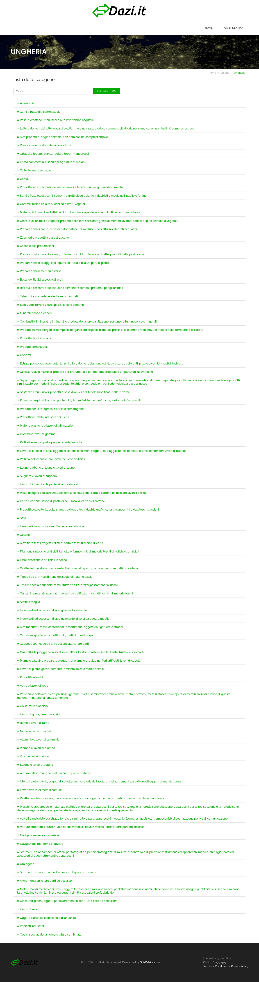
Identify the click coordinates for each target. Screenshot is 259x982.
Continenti (233, 27)
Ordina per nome (106, 91)
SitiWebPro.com (150, 962)
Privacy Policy (239, 966)
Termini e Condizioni (215, 966)
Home (209, 27)
